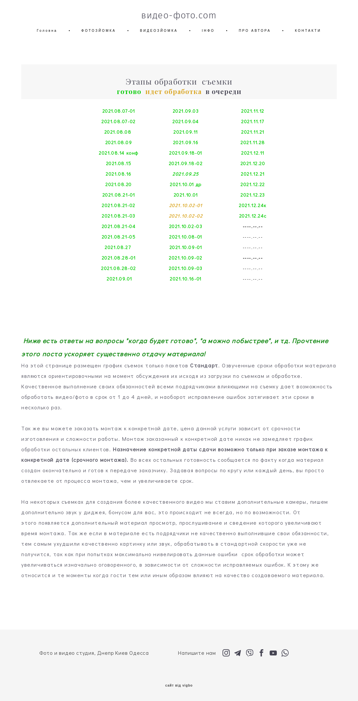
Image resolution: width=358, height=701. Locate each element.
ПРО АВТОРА (255, 30)
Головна (47, 30)
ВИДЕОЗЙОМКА (159, 30)
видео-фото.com (179, 15)
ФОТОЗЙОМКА (98, 30)
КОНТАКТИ (308, 30)
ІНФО (208, 30)
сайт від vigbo (179, 685)
